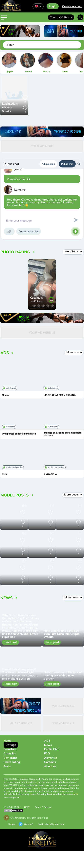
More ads (73, 352)
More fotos (73, 251)
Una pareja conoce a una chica (19, 433)
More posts (72, 494)
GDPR (27, 807)
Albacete (7, 107)
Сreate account (72, 6)
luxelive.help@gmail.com (51, 824)
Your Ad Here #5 (42, 332)
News (48, 745)
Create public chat (29, 231)
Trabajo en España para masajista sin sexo (62, 434)
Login (52, 6)
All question (48, 163)
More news (72, 597)
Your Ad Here (42, 146)
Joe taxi (19, 169)
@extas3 (26, 824)
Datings (11, 745)
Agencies (10, 753)
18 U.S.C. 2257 (11, 807)
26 (10, 104)
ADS (47, 740)
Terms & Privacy (43, 807)
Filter (10, 45)
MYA (4, 474)
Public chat (67, 163)
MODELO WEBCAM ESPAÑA (60, 395)
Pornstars (10, 749)
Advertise (50, 758)
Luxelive (20, 189)
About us (50, 766)
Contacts (50, 762)
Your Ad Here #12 (63, 705)
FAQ (47, 753)
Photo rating (12, 762)
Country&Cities (61, 17)
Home (7, 740)
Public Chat (51, 749)
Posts (7, 766)
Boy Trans (10, 758)
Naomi (5, 395)
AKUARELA (50, 474)
